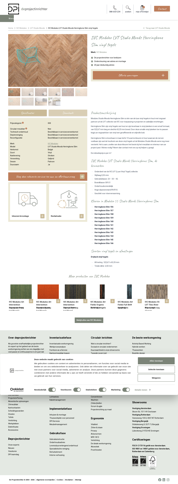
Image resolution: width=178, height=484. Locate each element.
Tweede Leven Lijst (99, 353)
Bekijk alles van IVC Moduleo (89, 320)
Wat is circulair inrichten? (101, 343)
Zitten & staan (96, 427)
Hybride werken (138, 346)
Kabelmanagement (57, 399)
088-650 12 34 (139, 390)
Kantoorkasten (14, 407)
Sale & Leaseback (57, 356)
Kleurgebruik (137, 356)
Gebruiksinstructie (57, 439)
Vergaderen (96, 390)
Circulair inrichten (57, 387)
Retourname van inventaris (61, 362)
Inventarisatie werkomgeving (61, 343)
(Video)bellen (96, 402)
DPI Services (55, 421)
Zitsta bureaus (14, 391)
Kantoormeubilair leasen (60, 353)
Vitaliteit (94, 424)
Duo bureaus (13, 394)
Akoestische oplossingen (18, 401)
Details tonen (141, 479)
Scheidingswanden (16, 410)
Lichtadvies (54, 396)
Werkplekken (13, 423)
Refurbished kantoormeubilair (62, 359)
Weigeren (156, 467)
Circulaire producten (99, 372)
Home (10, 28)
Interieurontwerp (56, 380)
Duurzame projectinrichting (102, 362)
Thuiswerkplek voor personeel (62, 417)
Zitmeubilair (13, 404)
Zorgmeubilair (138, 372)
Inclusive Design (138, 365)
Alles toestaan (156, 450)
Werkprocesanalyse (58, 346)
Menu (12, 20)
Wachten (94, 399)
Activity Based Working (141, 343)
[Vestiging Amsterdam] (151, 408)
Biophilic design (138, 353)
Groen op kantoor (139, 359)
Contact (162, 9)
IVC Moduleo (21, 28)
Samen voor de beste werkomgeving (106, 365)
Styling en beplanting (58, 383)
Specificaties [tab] (27, 113)
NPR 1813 (95, 436)
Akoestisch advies (57, 390)
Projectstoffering (15, 398)
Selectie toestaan (156, 458)
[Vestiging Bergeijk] (151, 420)
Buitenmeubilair (138, 368)
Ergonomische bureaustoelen (20, 388)
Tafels (10, 417)
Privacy (94, 430)
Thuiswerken (137, 349)
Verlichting (12, 420)
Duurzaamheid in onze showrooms (105, 349)
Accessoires (13, 429)
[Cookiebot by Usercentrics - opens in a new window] (16, 479)
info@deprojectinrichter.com (145, 393)
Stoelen (11, 413)
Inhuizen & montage (58, 414)
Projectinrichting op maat (101, 409)
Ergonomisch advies (58, 393)
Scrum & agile (96, 406)
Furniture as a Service (58, 349)
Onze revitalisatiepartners (101, 356)
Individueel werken (98, 393)
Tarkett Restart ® (98, 359)
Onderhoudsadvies (57, 442)
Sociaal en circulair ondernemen (104, 346)
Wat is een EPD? (97, 375)
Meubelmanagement (58, 424)
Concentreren (96, 396)
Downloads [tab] (67, 113)
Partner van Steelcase (141, 362)
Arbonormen (96, 433)
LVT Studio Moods (37, 28)
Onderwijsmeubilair (140, 375)
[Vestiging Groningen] (151, 427)
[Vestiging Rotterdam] (151, 414)
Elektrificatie (13, 426)
